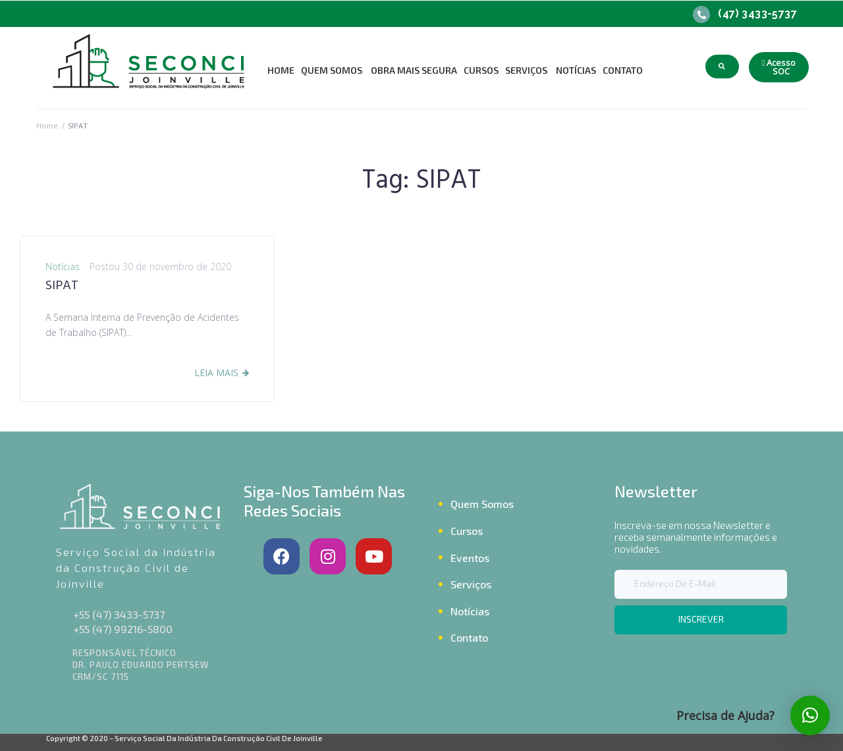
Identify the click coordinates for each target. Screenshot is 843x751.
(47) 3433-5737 (757, 13)
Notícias (62, 266)
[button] (779, 67)
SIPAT (61, 285)
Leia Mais (216, 372)
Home (47, 125)
